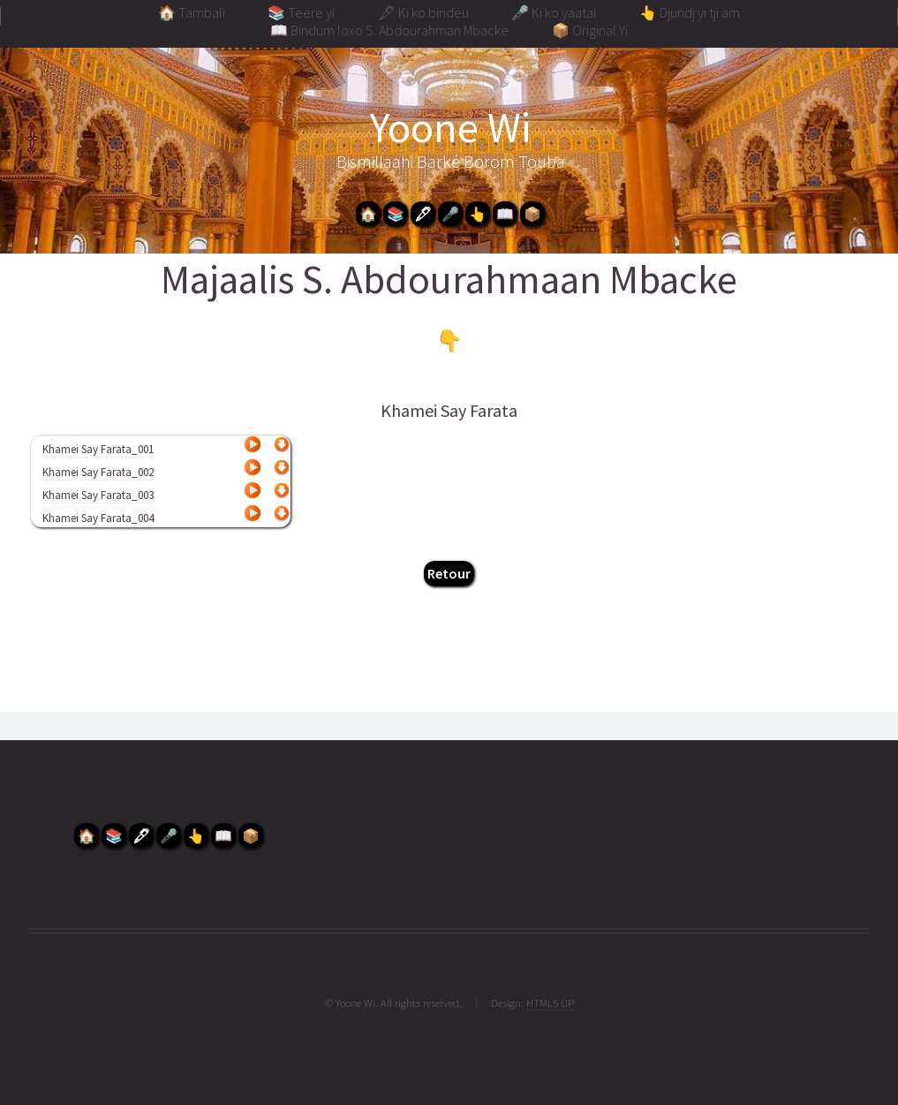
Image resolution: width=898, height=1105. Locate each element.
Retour (449, 573)
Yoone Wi (450, 127)
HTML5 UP (550, 1002)
